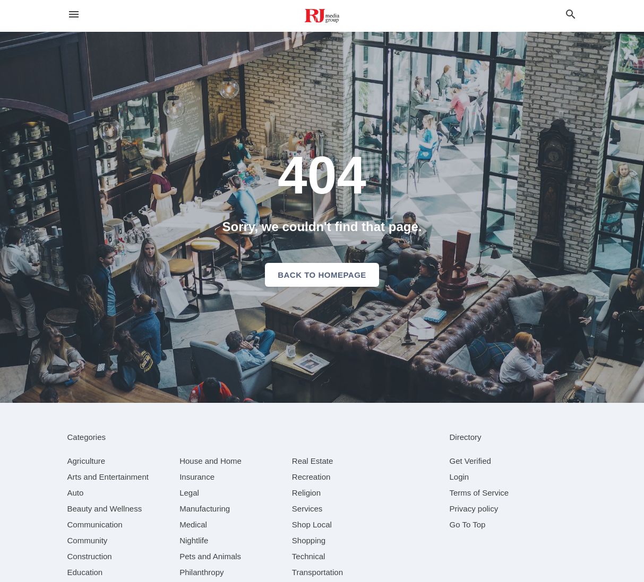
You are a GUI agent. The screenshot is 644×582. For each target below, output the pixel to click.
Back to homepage (322, 274)
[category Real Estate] (312, 460)
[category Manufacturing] (204, 508)
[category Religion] (306, 492)
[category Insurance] (196, 476)
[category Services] (307, 508)
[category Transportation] (317, 572)
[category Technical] (308, 556)
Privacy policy (474, 508)
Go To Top (468, 524)
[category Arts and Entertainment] (108, 476)
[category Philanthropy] (201, 572)
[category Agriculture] (86, 460)
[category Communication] (95, 524)
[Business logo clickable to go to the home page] (322, 16)
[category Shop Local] (312, 524)
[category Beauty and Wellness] (104, 508)
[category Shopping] (308, 540)
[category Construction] (89, 556)
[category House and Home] (210, 460)
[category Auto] (75, 492)
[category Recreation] (311, 476)
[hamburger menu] (73, 14)
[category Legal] (189, 492)
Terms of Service (479, 492)
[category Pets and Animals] (210, 556)
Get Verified (470, 460)
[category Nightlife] (193, 540)
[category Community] (87, 540)
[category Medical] (193, 524)
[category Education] (85, 572)
